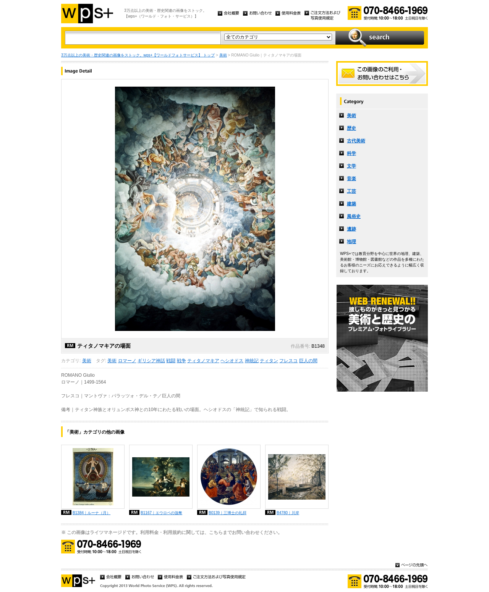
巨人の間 (308, 360)
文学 (351, 166)
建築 (351, 203)
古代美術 (356, 141)
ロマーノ (127, 360)
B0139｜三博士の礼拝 (227, 513)
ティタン (269, 360)
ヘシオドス (231, 360)
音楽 (351, 178)
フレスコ (288, 360)
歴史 (351, 128)
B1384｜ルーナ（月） (91, 513)
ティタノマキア (203, 360)
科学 (351, 153)
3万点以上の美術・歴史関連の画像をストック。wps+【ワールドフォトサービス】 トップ (138, 55)
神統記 (252, 360)
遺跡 (351, 229)
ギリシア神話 (151, 360)
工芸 (351, 191)
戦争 (181, 360)
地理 (351, 241)
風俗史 (354, 216)
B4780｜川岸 (288, 513)
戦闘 (170, 360)
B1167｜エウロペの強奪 (161, 513)
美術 (223, 55)
